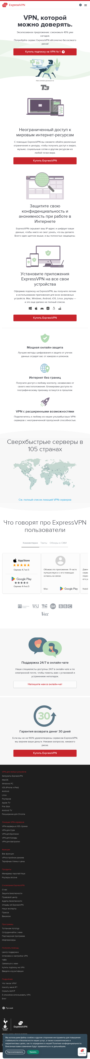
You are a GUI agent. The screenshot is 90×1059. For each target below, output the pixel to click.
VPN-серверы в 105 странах (15, 826)
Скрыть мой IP (8, 991)
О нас (4, 889)
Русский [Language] (9, 1008)
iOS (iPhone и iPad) (10, 787)
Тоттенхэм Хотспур (10, 928)
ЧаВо (4, 960)
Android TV (7, 810)
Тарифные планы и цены (13, 861)
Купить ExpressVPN (45, 160)
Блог (4, 998)
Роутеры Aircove (9, 877)
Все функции (8, 854)
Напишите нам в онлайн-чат (45, 684)
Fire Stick (6, 806)
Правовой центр (9, 897)
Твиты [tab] (43, 543)
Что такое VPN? (9, 983)
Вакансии (6, 916)
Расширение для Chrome (13, 814)
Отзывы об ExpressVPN (13, 905)
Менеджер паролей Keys (13, 873)
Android (5, 791)
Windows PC (7, 783)
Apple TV (6, 803)
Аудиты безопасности (12, 901)
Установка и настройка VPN (15, 956)
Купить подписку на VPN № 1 (45, 52)
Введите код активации (13, 971)
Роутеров (6, 799)
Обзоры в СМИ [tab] (58, 543)
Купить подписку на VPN (13, 967)
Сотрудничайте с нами (12, 932)
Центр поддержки (10, 952)
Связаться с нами (10, 963)
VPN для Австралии (11, 841)
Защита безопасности (12, 893)
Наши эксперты (9, 908)
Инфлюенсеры (9, 940)
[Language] (80, 5)
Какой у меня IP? (9, 987)
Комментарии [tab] (30, 543)
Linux (4, 795)
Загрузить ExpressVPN (12, 776)
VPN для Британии (10, 834)
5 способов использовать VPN (16, 995)
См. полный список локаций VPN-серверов (45, 499)
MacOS (5, 780)
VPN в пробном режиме (13, 857)
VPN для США (8, 830)
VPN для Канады (9, 838)
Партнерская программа (13, 936)
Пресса (5, 912)
